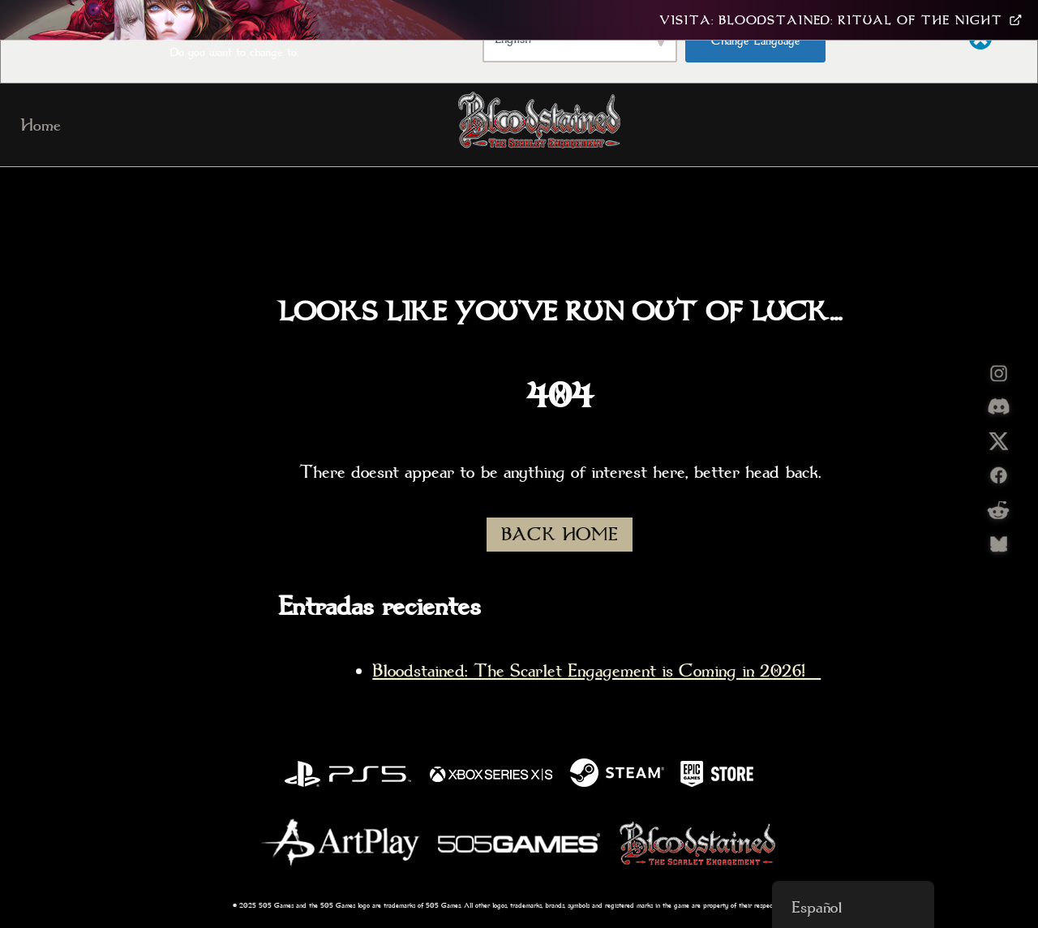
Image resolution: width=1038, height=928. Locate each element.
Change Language (755, 40)
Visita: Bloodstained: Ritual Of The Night (840, 20)
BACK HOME (559, 534)
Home (40, 125)
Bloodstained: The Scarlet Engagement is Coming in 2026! (596, 670)
